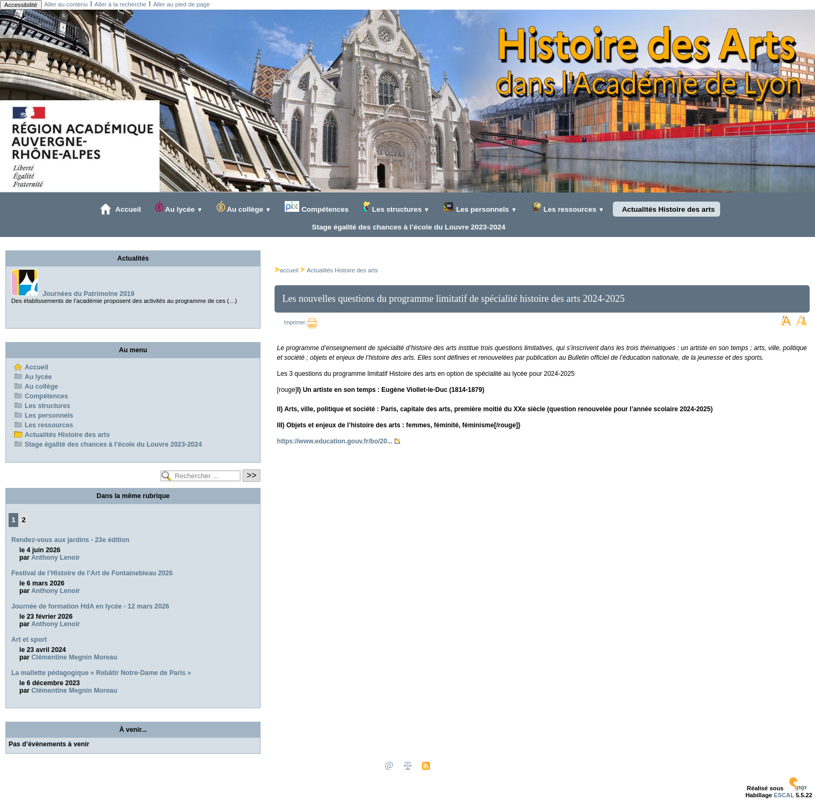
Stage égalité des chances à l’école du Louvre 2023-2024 (406, 226)
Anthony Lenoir (55, 557)
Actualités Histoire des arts (666, 209)
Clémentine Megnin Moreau (74, 657)
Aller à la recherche (120, 4)
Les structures (395, 207)
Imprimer (300, 322)
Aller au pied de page (181, 4)
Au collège (244, 207)
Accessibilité (21, 5)
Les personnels (480, 207)
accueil (287, 270)
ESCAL (784, 795)
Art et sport (29, 639)
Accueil (120, 209)
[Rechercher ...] (200, 475)
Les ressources (567, 207)
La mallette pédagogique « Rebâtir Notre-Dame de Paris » (101, 673)
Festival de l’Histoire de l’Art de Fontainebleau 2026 (92, 573)
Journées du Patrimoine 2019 (88, 294)
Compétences (317, 207)
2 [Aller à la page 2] (24, 520)
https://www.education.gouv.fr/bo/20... (334, 441)
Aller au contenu (66, 4)
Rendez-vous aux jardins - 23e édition (70, 540)
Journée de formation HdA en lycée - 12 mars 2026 (90, 606)
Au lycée (179, 207)
